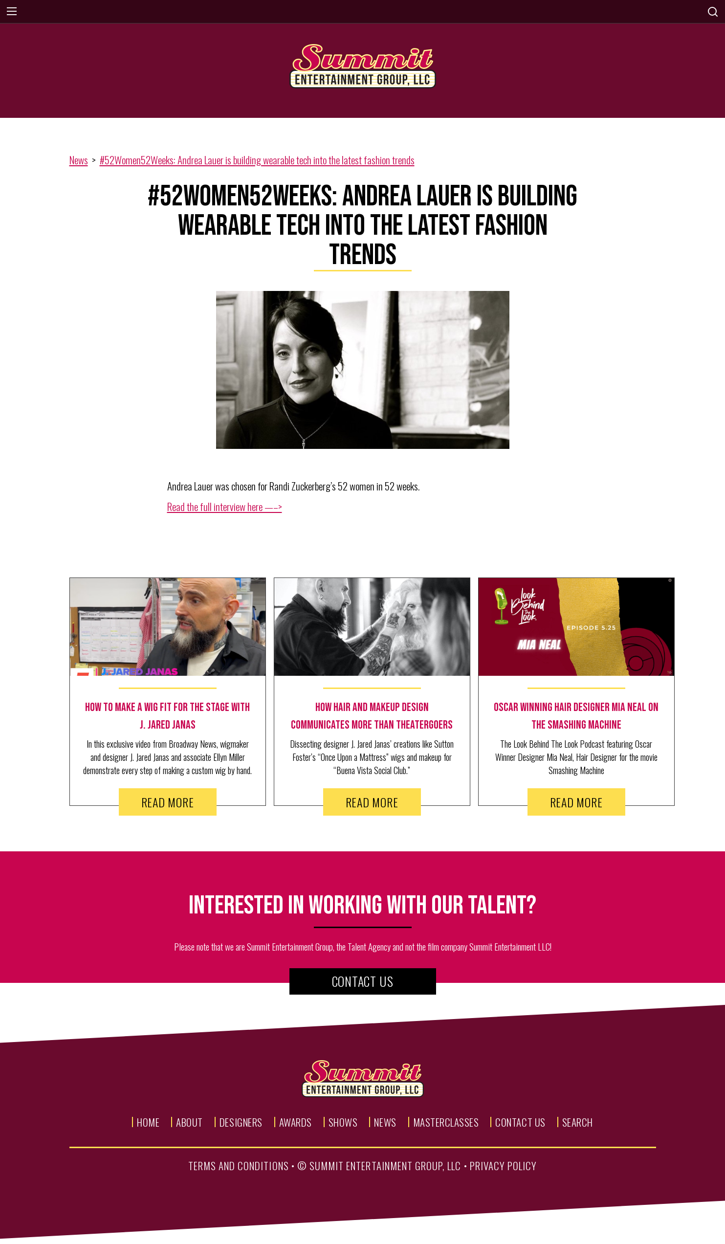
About (189, 1122)
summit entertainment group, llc (385, 1165)
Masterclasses (446, 1122)
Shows (343, 1122)
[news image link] (167, 627)
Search (577, 1122)
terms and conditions (238, 1165)
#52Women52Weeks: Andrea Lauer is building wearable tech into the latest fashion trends (257, 159)
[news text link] (168, 716)
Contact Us (363, 981)
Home (148, 1122)
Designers (241, 1122)
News (78, 159)
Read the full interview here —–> (224, 506)
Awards (295, 1122)
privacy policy (503, 1165)
